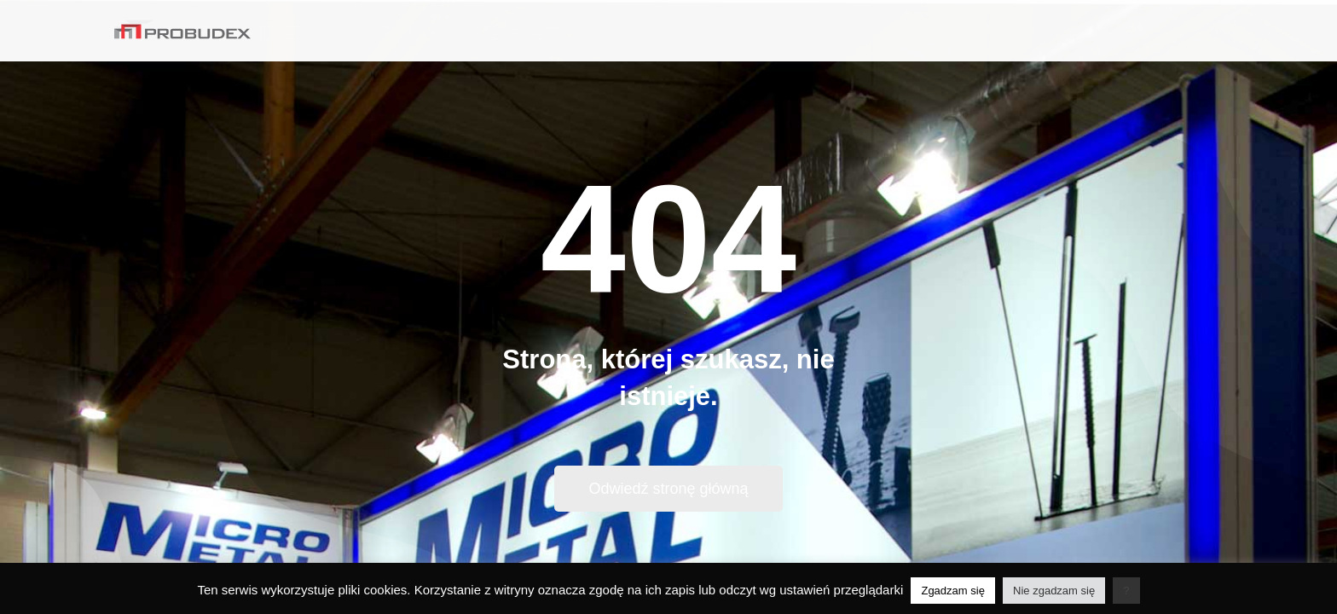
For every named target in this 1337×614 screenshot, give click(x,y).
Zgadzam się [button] (952, 590)
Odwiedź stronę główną (668, 488)
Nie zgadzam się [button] (1054, 590)
